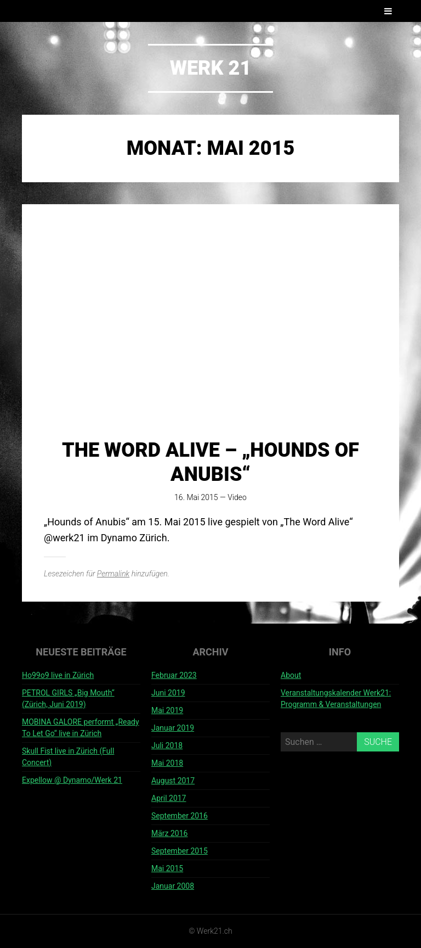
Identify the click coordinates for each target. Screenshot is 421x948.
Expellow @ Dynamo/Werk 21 (72, 780)
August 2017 (173, 780)
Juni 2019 (168, 692)
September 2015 (179, 850)
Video (237, 497)
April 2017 (168, 798)
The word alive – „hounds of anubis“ (210, 462)
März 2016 (169, 833)
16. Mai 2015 (196, 497)
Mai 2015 (167, 868)
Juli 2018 (167, 745)
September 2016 (179, 815)
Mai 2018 (167, 763)
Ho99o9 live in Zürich (58, 675)
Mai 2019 (167, 710)
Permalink (113, 573)
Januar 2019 (172, 727)
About (291, 675)
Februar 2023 (174, 675)
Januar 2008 (172, 886)
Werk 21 (211, 68)
